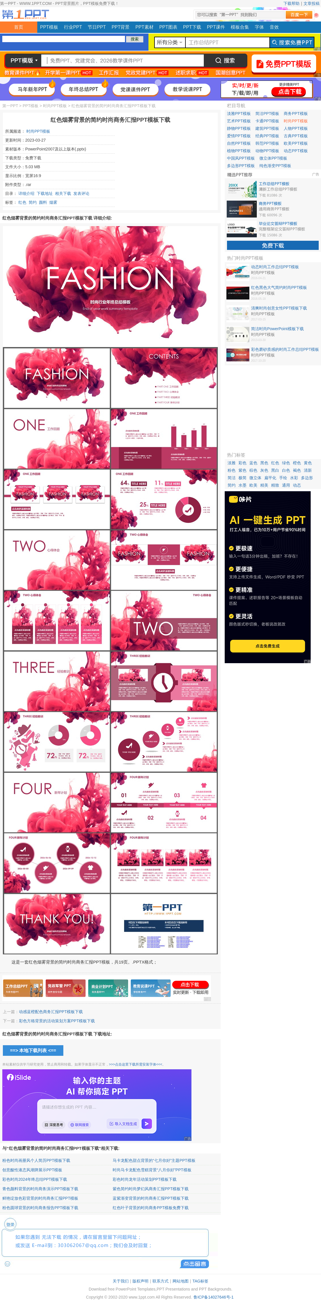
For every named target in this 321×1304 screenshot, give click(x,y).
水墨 (242, 485)
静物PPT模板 (239, 128)
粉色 (232, 470)
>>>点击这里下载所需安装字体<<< (135, 1064)
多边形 (307, 477)
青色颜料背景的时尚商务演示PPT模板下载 (40, 1188)
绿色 (286, 463)
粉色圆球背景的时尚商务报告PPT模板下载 (40, 1207)
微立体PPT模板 (273, 158)
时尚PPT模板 (55, 105)
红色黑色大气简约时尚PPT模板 (279, 287)
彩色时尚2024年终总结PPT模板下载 (34, 1179)
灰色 (264, 470)
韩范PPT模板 (267, 143)
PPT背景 (120, 27)
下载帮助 (291, 3)
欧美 (253, 485)
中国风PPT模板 (241, 158)
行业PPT (73, 27)
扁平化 (270, 477)
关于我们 (121, 1281)
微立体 (255, 477)
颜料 (43, 202)
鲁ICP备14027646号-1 (213, 1297)
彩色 (242, 463)
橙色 (297, 463)
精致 (275, 485)
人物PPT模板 (296, 128)
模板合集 (240, 27)
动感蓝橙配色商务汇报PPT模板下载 (51, 1011)
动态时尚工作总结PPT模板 (275, 267)
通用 (286, 485)
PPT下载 (192, 27)
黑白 (275, 470)
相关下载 (63, 193)
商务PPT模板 (296, 113)
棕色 (253, 470)
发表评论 (81, 193)
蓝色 (253, 463)
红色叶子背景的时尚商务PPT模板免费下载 (151, 1207)
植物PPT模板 (239, 150)
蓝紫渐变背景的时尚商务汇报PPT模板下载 (151, 1198)
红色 (22, 202)
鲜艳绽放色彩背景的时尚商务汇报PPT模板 (40, 1198)
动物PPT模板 (267, 150)
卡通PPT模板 (267, 121)
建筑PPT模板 (267, 128)
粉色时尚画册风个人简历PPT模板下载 (36, 1160)
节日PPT (97, 27)
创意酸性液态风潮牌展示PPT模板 (32, 1170)
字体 (259, 27)
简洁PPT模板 (267, 113)
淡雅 (232, 463)
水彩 (294, 477)
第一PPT (10, 105)
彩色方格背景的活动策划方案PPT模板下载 (57, 1021)
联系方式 (160, 1281)
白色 (286, 470)
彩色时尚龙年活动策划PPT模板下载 (145, 1179)
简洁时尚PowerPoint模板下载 (277, 328)
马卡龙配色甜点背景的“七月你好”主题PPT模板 (154, 1160)
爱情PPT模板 (239, 136)
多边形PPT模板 (241, 165)
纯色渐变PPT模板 (275, 165)
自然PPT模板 (239, 143)
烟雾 (53, 202)
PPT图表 (168, 27)
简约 (33, 202)
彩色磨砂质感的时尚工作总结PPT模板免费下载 (285, 349)
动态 (297, 485)
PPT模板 (49, 27)
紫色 (242, 470)
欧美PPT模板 (296, 143)
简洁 (232, 477)
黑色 (264, 463)
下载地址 (45, 193)
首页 (18, 27)
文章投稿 (312, 3)
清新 (308, 470)
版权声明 (140, 1281)
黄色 (308, 463)
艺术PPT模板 (239, 121)
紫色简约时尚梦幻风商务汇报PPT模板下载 (151, 1188)
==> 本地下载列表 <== (33, 1050)
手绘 (283, 477)
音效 (274, 27)
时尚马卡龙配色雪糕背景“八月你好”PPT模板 (152, 1170)
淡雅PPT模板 (239, 113)
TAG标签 (200, 1281)
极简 (242, 477)
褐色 (297, 470)
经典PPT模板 (267, 136)
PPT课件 (216, 27)
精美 (264, 485)
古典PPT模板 (296, 136)
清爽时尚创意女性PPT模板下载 (279, 308)
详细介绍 (26, 193)
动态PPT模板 (296, 150)
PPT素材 (145, 27)
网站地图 (181, 1281)
